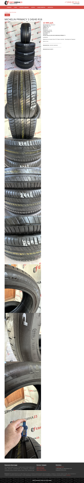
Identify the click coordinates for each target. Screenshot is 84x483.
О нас (15, 7)
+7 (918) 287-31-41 (72, 2)
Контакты (50, 7)
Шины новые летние (41, 470)
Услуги (33, 7)
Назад (7, 14)
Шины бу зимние (40, 468)
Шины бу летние (12, 12)
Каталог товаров (24, 7)
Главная (9, 7)
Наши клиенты (41, 7)
